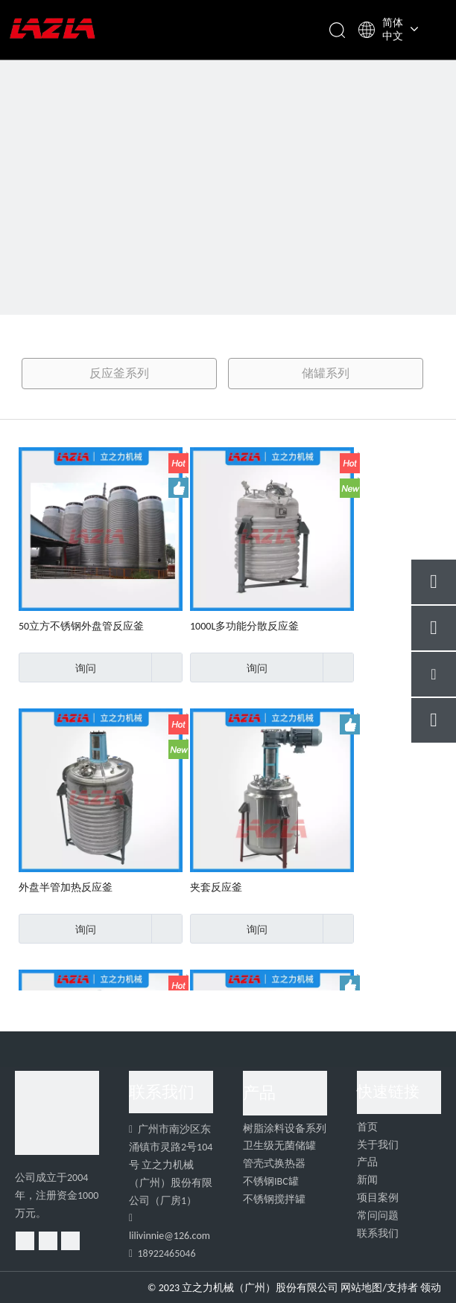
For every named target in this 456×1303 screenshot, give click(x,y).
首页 (367, 1127)
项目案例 (378, 1197)
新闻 (367, 1180)
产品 (367, 1162)
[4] (57, 1113)
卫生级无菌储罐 (279, 1145)
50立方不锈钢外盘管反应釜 (81, 626)
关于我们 (378, 1145)
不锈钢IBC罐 (271, 1181)
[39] (228, 227)
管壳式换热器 (274, 1163)
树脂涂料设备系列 (284, 1128)
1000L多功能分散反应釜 (244, 626)
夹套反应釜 (216, 887)
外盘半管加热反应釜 (66, 887)
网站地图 (361, 1287)
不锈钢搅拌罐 (274, 1199)
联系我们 (378, 1233)
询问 (57, 667)
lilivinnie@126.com (169, 1235)
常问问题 (378, 1215)
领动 (430, 1287)
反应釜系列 (119, 373)
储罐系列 (325, 373)
